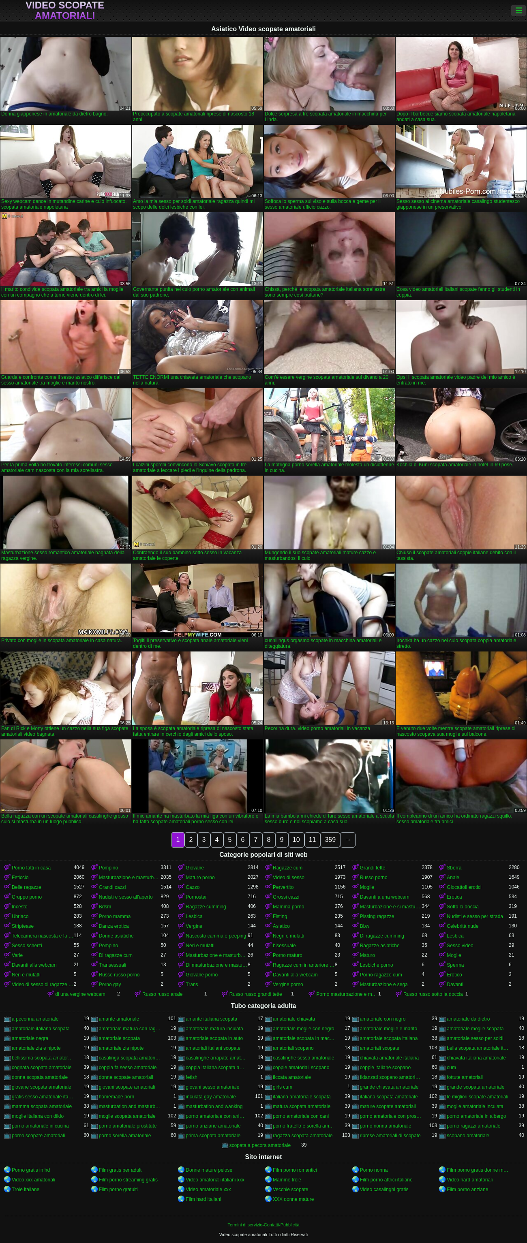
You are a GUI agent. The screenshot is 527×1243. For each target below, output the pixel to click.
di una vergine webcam (80, 994)
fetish (191, 1077)
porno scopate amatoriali (38, 1135)
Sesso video (460, 945)
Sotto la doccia (463, 907)
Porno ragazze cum (381, 975)
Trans (192, 984)
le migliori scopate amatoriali (477, 1097)
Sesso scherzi (27, 945)
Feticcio (20, 877)
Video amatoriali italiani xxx (215, 1180)
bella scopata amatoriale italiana (478, 1048)
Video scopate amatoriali (65, 10)
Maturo (367, 955)
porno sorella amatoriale (125, 1135)
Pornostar (196, 897)
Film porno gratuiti (118, 1189)
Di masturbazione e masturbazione (217, 965)
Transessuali (112, 965)
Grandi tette (373, 868)
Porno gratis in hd (31, 1170)
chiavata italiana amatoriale (476, 1058)
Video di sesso (288, 877)
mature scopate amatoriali (388, 1106)
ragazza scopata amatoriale (302, 1135)
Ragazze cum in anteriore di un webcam (304, 965)
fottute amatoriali (465, 1077)
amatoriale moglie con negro (303, 1029)
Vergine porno (288, 984)
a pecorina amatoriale (35, 1019)
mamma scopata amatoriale (42, 1106)
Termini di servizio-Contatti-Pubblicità (263, 1224)
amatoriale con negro (383, 1019)
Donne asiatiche (116, 936)
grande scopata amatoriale (475, 1087)
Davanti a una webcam (384, 897)
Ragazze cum (287, 868)
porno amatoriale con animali (217, 1116)
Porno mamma (115, 916)
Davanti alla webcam (34, 965)
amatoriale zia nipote (121, 1048)
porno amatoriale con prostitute (391, 1116)
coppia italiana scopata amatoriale (217, 1067)
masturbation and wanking (214, 1106)
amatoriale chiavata (294, 1019)
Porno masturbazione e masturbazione (347, 994)
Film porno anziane (467, 1189)
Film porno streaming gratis (128, 1180)
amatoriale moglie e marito (388, 1029)
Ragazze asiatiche (380, 945)
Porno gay (110, 984)
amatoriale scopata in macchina (304, 1038)
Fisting (280, 916)
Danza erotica (114, 926)
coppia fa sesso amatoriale (128, 1067)
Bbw (364, 926)
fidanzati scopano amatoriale (391, 1077)
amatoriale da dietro (468, 1019)
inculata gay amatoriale (211, 1097)
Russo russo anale (162, 994)
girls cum (282, 1087)
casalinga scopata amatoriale (130, 1058)
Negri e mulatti (288, 936)
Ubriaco (20, 916)
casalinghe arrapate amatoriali (217, 1058)
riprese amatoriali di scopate (390, 1135)
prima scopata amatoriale (213, 1135)
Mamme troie (287, 1180)
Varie (17, 955)
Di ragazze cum (116, 955)
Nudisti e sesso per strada (475, 916)
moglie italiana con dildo (38, 1116)
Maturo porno (200, 877)
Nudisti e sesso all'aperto (126, 897)
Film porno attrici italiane (386, 1180)
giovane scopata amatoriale (41, 1087)
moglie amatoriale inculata (475, 1106)
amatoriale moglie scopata (475, 1029)
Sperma (455, 965)
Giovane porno (202, 975)
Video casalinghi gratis (384, 1189)
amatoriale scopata (119, 1038)
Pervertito (283, 887)
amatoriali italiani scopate (213, 1048)
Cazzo (192, 887)
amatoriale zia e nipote (36, 1048)
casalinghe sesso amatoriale (303, 1058)
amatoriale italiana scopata (41, 1029)
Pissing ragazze (377, 916)
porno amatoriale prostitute (128, 1126)
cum (451, 1067)
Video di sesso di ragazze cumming (43, 984)
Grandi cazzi (112, 887)
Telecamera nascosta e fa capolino (43, 936)
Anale (453, 877)
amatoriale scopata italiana (389, 1038)
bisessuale (284, 945)
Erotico (454, 975)
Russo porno (374, 877)
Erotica (454, 897)
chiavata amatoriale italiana (389, 1058)
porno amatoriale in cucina (40, 1126)
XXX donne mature (293, 1199)
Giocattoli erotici (464, 887)
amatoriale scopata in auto (214, 1038)
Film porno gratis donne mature (478, 1170)
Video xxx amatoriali (33, 1180)
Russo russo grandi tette (255, 994)
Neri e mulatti (200, 945)
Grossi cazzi (286, 897)
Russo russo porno (119, 975)
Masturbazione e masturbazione (130, 877)
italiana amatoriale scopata (302, 1097)
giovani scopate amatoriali (127, 1087)
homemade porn (116, 1097)
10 (296, 839)
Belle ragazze (26, 887)
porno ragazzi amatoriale (473, 1126)
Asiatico (281, 926)
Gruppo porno (27, 897)
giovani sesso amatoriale (212, 1087)
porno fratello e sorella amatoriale (304, 1126)
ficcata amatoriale (292, 1077)
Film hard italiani (203, 1199)
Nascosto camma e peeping (216, 936)
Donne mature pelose (209, 1170)
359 (330, 839)
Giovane (195, 868)
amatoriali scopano (293, 1048)
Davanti (455, 984)
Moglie (367, 887)
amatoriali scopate (379, 1048)
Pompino (108, 868)
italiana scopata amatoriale (389, 1097)
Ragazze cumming (206, 907)
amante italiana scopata (211, 1019)
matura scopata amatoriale (301, 1106)
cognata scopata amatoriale (41, 1067)
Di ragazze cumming (382, 936)
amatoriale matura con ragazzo (130, 1029)
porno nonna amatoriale (385, 1126)
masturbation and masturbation (130, 1106)
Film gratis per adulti (121, 1170)
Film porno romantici (295, 1170)
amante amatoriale (119, 1019)
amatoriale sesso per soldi (475, 1038)
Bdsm (105, 907)
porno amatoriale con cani (301, 1116)
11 (312, 839)
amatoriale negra (30, 1038)
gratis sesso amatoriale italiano (43, 1097)
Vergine (194, 926)
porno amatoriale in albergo (476, 1116)
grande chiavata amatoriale (389, 1087)
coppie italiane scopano (385, 1067)
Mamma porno (288, 907)
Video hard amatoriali (470, 1180)
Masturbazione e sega (384, 984)
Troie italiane (25, 1189)
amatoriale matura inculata (214, 1029)
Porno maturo (287, 955)
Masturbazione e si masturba (391, 907)
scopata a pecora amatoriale (260, 1145)
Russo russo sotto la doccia (433, 994)
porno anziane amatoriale (213, 1126)
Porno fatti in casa (31, 868)
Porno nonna (374, 1170)
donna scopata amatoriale (40, 1077)
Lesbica (194, 916)
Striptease (23, 926)
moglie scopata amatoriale (127, 1116)
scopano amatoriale (468, 1135)
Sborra (454, 868)
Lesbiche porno (376, 965)
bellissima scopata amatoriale (43, 1058)
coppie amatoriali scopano (301, 1067)
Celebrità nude (462, 926)
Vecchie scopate (290, 1189)
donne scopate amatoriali (126, 1077)
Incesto (20, 907)
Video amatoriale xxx (208, 1189)
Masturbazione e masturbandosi (217, 955)
